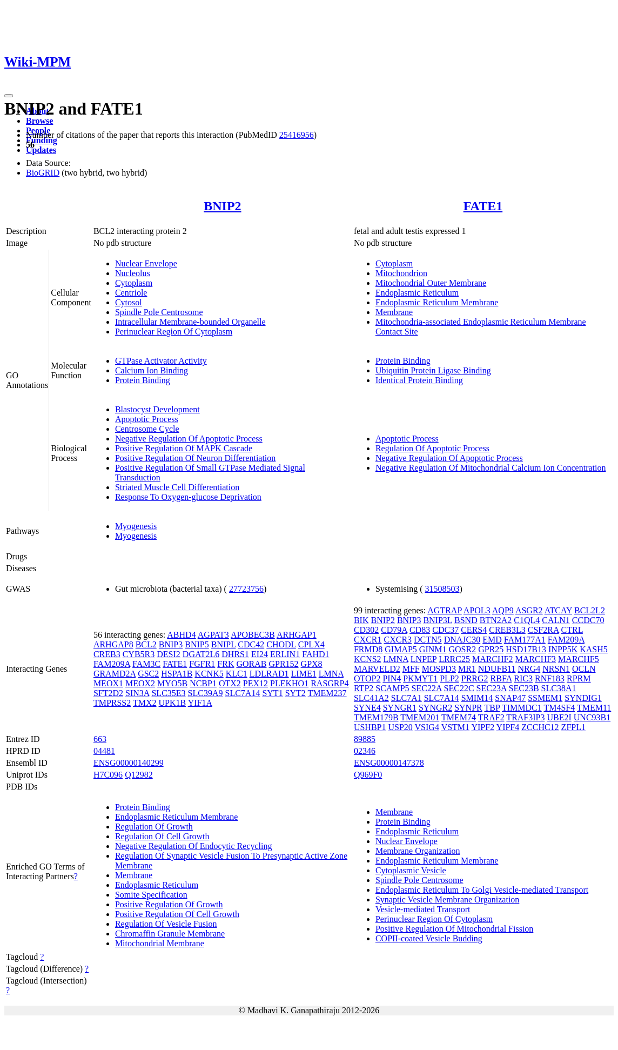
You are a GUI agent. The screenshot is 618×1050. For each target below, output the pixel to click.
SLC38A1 (558, 688)
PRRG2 (474, 678)
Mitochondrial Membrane (159, 943)
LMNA (331, 673)
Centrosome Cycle (147, 428)
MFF (411, 668)
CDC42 (251, 644)
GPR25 (490, 649)
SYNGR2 (435, 707)
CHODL (281, 644)
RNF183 (550, 678)
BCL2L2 (589, 610)
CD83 (419, 629)
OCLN (584, 668)
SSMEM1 (545, 698)
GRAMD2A (114, 673)
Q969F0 (368, 774)
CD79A (394, 629)
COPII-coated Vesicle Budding (428, 938)
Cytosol (128, 302)
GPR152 (283, 663)
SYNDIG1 (583, 698)
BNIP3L (437, 620)
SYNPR (468, 707)
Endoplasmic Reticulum (417, 292)
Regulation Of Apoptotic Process (432, 448)
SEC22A (427, 688)
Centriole (131, 292)
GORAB (251, 663)
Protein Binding (142, 380)
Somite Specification (151, 894)
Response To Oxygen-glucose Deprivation (188, 496)
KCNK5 (208, 673)
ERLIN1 (285, 654)
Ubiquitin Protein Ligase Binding (433, 370)
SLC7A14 (242, 693)
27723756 (246, 588)
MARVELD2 (377, 668)
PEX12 (255, 683)
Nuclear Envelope (146, 263)
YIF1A (200, 702)
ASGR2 (529, 610)
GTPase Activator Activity (161, 360)
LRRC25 (454, 659)
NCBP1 (203, 683)
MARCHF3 (535, 659)
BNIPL (223, 644)
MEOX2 (140, 683)
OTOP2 (367, 678)
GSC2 (148, 673)
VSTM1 (455, 727)
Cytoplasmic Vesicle (410, 870)
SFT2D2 (108, 693)
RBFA (501, 678)
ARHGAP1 (297, 634)
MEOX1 (108, 683)
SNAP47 (510, 698)
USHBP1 (370, 727)
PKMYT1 (420, 678)
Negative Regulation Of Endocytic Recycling (193, 846)
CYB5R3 (139, 654)
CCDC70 (588, 620)
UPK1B (172, 702)
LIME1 (304, 673)
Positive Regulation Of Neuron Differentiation (195, 458)
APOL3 (477, 610)
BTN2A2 (496, 620)
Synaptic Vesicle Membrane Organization (447, 899)
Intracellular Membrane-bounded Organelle (190, 321)
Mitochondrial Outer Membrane (430, 282)
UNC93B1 (592, 717)
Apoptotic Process (146, 419)
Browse (39, 120)
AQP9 (503, 610)
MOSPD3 (439, 668)
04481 (104, 750)
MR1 (467, 668)
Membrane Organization (417, 850)
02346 (364, 750)
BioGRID (42, 172)
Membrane (394, 312)
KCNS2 (367, 659)
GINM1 (433, 649)
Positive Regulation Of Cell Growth (177, 914)
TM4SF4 (559, 707)
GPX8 (312, 663)
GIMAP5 (401, 649)
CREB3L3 (507, 629)
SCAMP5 (392, 688)
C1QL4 (527, 620)
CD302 (366, 629)
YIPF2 (482, 727)
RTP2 (363, 688)
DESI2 (168, 654)
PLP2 (449, 678)
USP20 (400, 727)
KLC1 (236, 673)
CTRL (572, 629)
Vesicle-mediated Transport (423, 909)
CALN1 (556, 620)
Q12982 (139, 774)
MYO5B (172, 683)
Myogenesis (136, 526)
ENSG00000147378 (389, 762)
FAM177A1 (525, 639)
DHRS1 (235, 654)
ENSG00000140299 (128, 762)
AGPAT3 (213, 634)
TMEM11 (594, 707)
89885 (364, 739)
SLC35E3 (168, 693)
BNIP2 (222, 206)
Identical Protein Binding (419, 380)
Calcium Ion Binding (151, 370)
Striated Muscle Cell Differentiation (177, 487)
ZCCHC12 (540, 727)
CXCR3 (398, 639)
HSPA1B (176, 673)
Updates (41, 150)
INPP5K (562, 649)
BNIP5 (197, 644)
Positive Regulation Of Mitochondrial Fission (454, 928)
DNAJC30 (462, 639)
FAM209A (111, 663)
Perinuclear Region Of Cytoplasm (173, 331)
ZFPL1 (573, 727)
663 (99, 739)
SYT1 (272, 693)
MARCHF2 (492, 659)
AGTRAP (444, 610)
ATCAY (558, 610)
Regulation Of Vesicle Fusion (166, 923)
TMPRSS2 (112, 702)
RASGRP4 (329, 683)
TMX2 (145, 702)
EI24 (259, 654)
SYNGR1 (400, 707)
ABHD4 (181, 634)
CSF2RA (543, 629)
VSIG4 (427, 727)
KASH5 (594, 649)
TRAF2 (491, 717)
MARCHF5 (578, 659)
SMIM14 (477, 698)
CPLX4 (311, 644)
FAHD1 (315, 654)
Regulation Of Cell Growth (162, 836)
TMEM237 (327, 693)
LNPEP (423, 659)
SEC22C (459, 688)
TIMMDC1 (522, 707)
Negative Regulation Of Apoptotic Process (189, 438)
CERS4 (474, 629)
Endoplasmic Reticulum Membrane (437, 302)
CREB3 (106, 654)
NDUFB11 (497, 668)
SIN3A (137, 693)
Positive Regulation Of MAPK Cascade (183, 448)
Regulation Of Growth (154, 826)
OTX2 (230, 683)
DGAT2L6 (201, 654)
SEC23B (524, 688)
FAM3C (146, 663)
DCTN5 (428, 639)
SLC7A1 (406, 698)
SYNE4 (367, 707)
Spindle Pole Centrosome (159, 312)
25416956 (296, 134)
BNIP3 (171, 644)
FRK (225, 663)
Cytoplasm (133, 282)
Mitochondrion (401, 273)
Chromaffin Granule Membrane (170, 933)
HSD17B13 (526, 649)
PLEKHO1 (289, 683)
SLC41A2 (371, 698)
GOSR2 (462, 649)
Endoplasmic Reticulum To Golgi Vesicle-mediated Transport (481, 889)
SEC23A (491, 688)
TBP (492, 707)
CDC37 (445, 629)
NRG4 (529, 668)
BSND (466, 620)
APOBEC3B (253, 634)
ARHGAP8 (113, 644)
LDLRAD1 (269, 673)
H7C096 (108, 774)
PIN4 (391, 678)
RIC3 (523, 678)
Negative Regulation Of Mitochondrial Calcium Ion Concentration (490, 467)
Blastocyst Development (157, 409)
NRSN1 (556, 668)
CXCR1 (368, 639)
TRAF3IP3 (525, 717)
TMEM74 (458, 717)
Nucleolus (132, 273)
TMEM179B (376, 717)
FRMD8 (368, 649)
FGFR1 (202, 663)
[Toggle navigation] (8, 95)
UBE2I (559, 717)
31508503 (442, 588)
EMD (492, 639)
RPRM (578, 678)
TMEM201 (419, 717)
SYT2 (295, 693)
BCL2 (146, 644)
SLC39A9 (205, 693)
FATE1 (483, 206)
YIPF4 (508, 727)
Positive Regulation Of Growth (169, 904)
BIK (361, 620)
